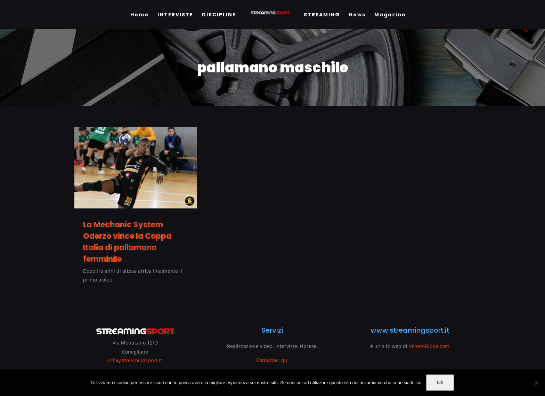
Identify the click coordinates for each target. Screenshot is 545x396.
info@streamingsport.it (135, 360)
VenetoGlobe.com (429, 346)
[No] (536, 382)
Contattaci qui (272, 360)
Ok (440, 382)
